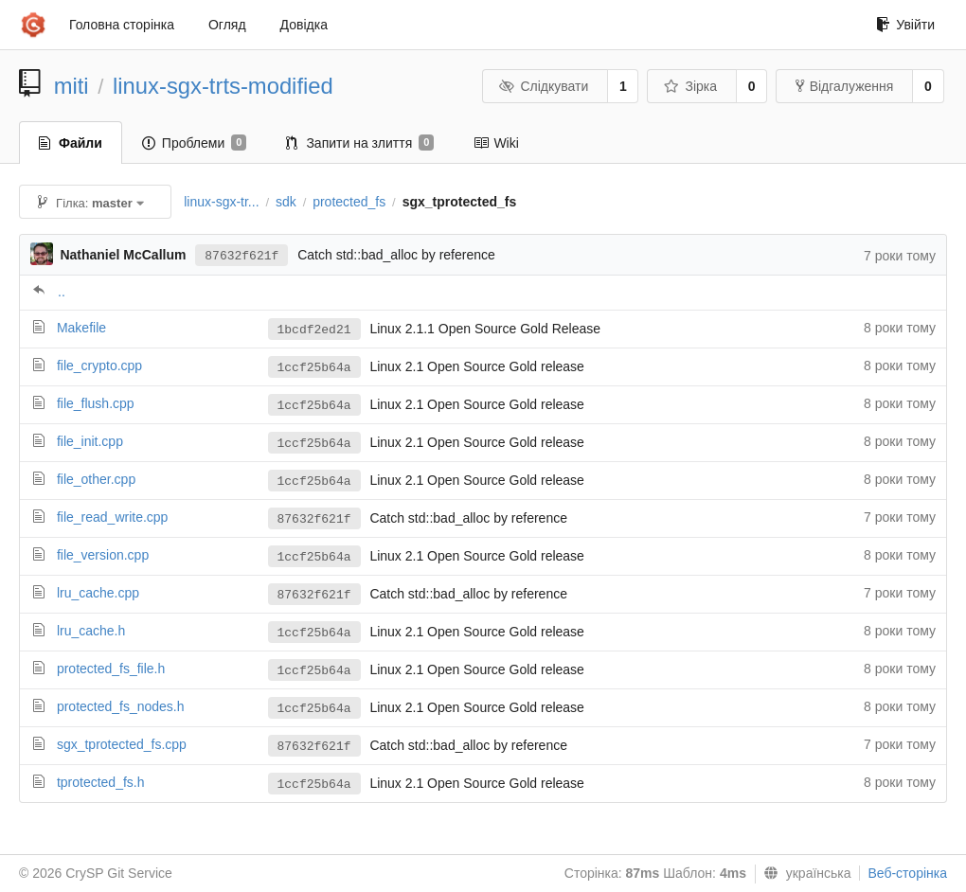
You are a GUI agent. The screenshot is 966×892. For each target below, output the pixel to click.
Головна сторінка (121, 24)
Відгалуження (845, 86)
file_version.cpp (103, 554)
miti (71, 85)
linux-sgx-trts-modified (223, 85)
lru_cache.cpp (98, 592)
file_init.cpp (90, 441)
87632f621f (241, 256)
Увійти (905, 24)
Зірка (690, 86)
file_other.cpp (96, 479)
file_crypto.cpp (99, 365)
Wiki (496, 143)
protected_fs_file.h (111, 668)
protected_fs (349, 201)
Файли (70, 143)
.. (61, 291)
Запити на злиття (360, 143)
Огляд (227, 24)
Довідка (304, 24)
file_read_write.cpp (113, 517)
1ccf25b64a (314, 368)
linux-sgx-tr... (221, 201)
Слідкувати (543, 86)
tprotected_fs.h (101, 782)
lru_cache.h (91, 630)
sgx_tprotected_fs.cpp (122, 744)
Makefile (81, 327)
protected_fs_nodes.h (121, 706)
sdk (286, 201)
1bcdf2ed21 (314, 330)
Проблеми (194, 143)
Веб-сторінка (907, 873)
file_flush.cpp (95, 403)
